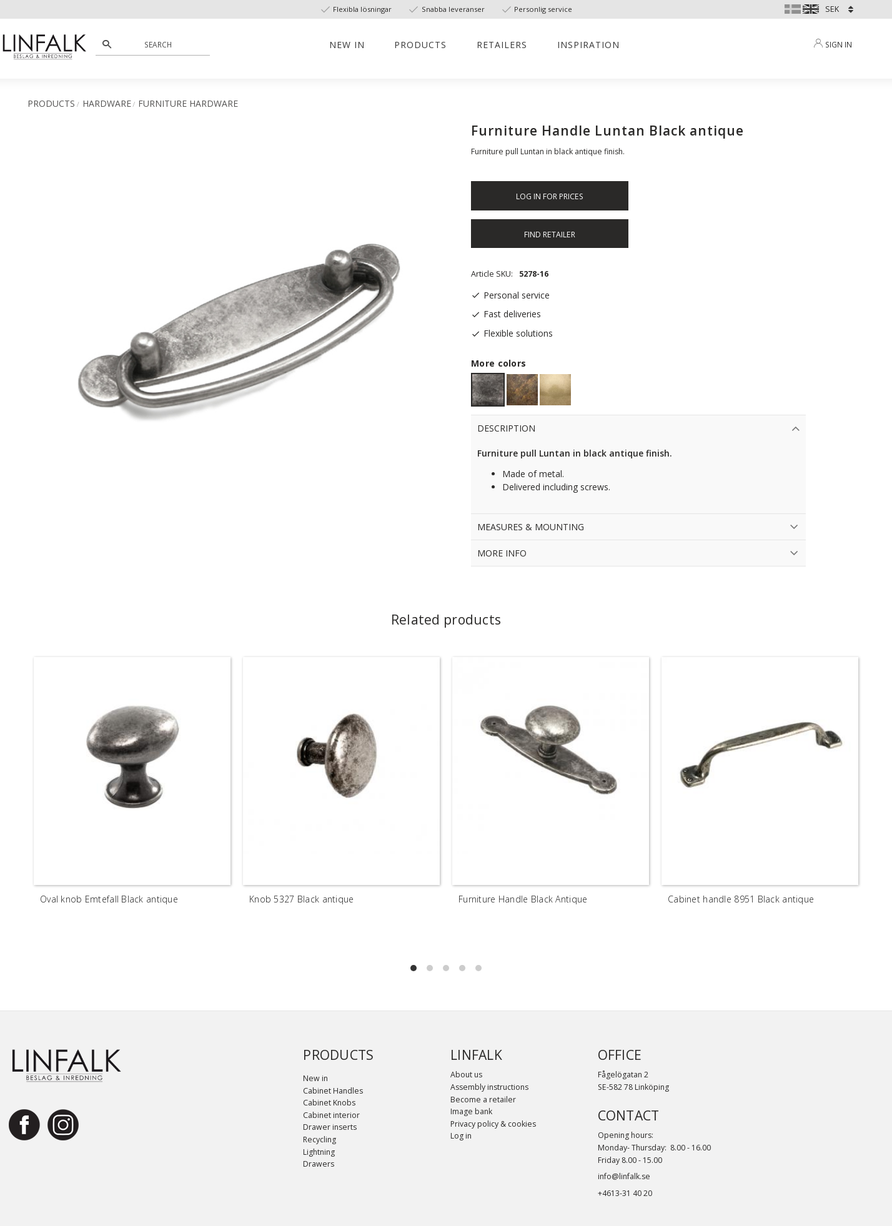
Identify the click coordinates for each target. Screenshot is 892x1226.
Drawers (318, 1164)
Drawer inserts (330, 1127)
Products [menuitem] (420, 45)
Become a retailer (483, 1099)
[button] (413, 968)
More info (502, 553)
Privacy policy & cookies (493, 1124)
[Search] (107, 44)
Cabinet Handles (333, 1090)
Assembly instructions (489, 1087)
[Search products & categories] (160, 44)
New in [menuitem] (347, 45)
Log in (461, 1135)
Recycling (319, 1139)
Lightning (319, 1152)
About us (466, 1074)
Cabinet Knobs (329, 1102)
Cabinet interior (331, 1115)
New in (315, 1078)
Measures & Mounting (530, 527)
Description (506, 428)
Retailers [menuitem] (502, 45)
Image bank (471, 1111)
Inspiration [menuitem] (588, 45)
